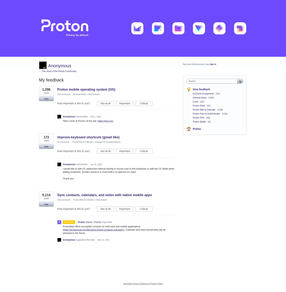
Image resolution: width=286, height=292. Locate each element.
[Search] (240, 81)
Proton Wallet (199, 121)
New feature (101, 200)
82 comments (63, 142)
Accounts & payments (203, 93)
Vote (46, 99)
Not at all (107, 104)
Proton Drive (199, 105)
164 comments (63, 94)
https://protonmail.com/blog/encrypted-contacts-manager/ (93, 229)
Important (126, 104)
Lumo (196, 101)
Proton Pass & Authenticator (207, 113)
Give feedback (201, 89)
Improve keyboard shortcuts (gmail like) (88, 137)
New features (94, 94)
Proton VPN (199, 117)
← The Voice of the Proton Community (57, 71)
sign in (213, 64)
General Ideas (79, 94)
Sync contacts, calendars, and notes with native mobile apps (104, 195)
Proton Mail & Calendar (82, 142)
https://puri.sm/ (105, 121)
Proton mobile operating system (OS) (86, 89)
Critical (146, 104)
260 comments (63, 200)
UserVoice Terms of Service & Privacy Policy (143, 284)
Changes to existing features (107, 142)
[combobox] (212, 81)
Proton (197, 128)
